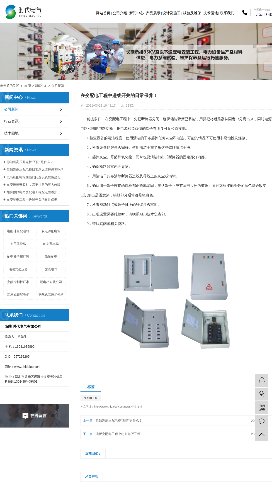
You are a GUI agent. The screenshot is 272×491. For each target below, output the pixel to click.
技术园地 (210, 13)
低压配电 (51, 256)
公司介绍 (120, 13)
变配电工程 (90, 398)
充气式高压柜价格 (51, 294)
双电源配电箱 (51, 231)
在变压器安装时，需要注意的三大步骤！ (35, 184)
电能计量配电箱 (18, 231)
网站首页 (103, 13)
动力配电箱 (51, 244)
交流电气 (51, 269)
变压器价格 (18, 244)
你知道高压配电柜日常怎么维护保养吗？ (35, 169)
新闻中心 (136, 13)
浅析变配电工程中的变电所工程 (118, 434)
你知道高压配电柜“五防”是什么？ (30, 162)
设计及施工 (172, 13)
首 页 (27, 86)
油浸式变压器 (18, 269)
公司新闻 (57, 86)
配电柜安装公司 (51, 282)
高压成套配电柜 (18, 294)
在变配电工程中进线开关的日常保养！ (34, 199)
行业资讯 (11, 121)
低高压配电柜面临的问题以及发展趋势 (34, 177)
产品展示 (153, 13)
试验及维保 (192, 13)
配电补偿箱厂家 (18, 256)
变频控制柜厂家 (18, 282)
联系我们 (227, 13)
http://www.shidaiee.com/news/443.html (118, 406)
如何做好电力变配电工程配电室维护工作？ (36, 192)
